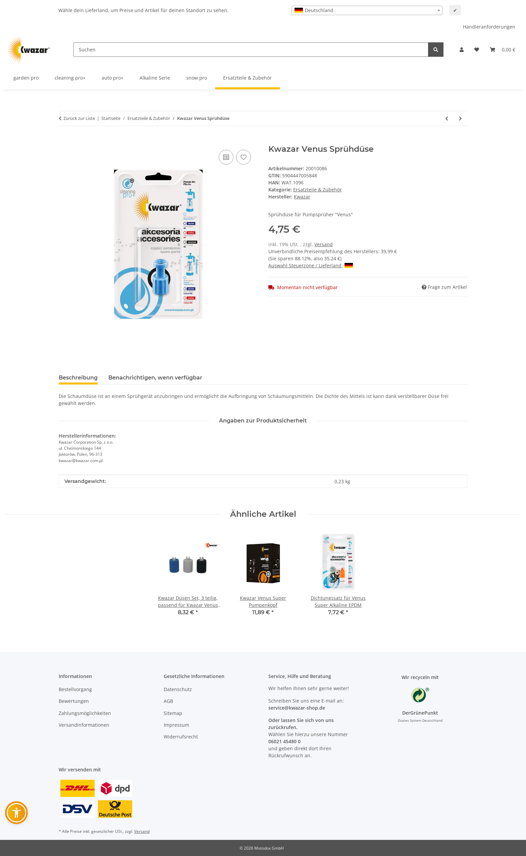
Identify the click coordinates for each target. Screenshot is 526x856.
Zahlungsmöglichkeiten (85, 713)
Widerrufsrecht (181, 736)
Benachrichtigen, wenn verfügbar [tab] (155, 377)
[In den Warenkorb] (64, 140)
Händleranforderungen (489, 27)
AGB (168, 701)
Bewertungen (74, 701)
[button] (461, 49)
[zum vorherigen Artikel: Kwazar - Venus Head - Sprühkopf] (447, 118)
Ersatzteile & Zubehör (317, 189)
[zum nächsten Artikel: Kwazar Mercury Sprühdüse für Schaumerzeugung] (460, 118)
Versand (323, 244)
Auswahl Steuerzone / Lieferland (310, 265)
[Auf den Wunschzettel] (243, 157)
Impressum (176, 725)
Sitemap (173, 713)
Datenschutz (178, 689)
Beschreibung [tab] (78, 377)
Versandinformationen (84, 725)
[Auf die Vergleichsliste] (226, 157)
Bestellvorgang (75, 689)
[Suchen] (250, 49)
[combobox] (367, 10)
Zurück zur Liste (79, 118)
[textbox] (367, 10)
